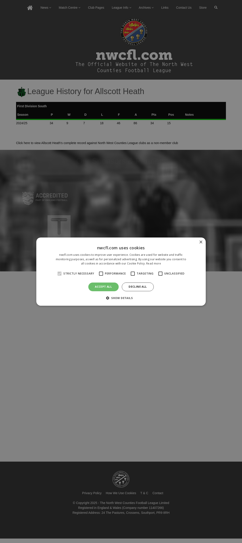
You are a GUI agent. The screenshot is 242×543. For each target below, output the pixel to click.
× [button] (200, 242)
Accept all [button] (103, 287)
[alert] (121, 271)
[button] (121, 298)
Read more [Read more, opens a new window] (153, 263)
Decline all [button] (138, 287)
